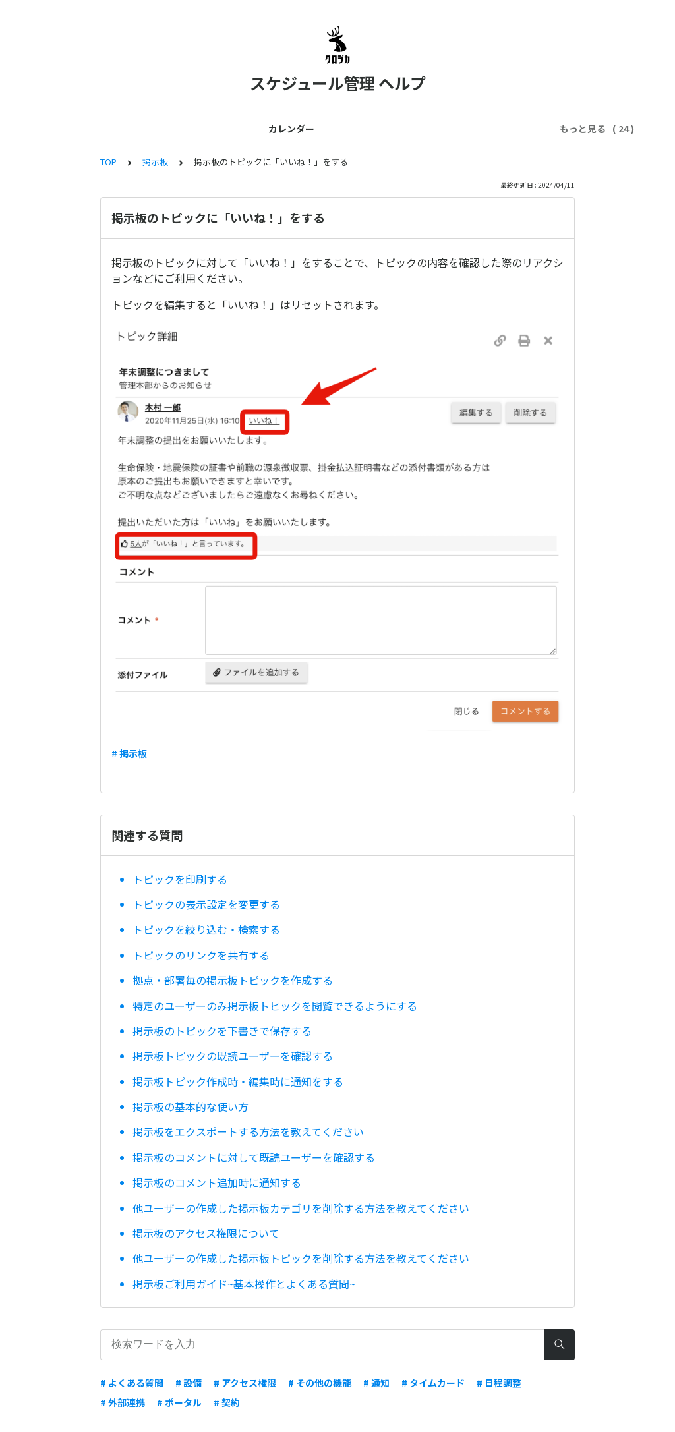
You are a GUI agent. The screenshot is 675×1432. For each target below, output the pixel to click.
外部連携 (448, 128)
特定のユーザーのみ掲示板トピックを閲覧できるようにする (274, 1006)
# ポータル (179, 1402)
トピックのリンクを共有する (201, 955)
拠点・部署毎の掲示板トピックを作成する (232, 980)
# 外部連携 (122, 1402)
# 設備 (188, 1382)
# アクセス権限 (245, 1382)
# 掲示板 (129, 753)
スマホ (499, 128)
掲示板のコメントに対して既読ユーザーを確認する (253, 1157)
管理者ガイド (245, 128)
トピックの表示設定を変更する (206, 904)
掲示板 (155, 162)
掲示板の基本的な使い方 (190, 1106)
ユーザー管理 (319, 128)
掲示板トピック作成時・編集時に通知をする (237, 1081)
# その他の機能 (319, 1382)
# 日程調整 (499, 1382)
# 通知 (376, 1382)
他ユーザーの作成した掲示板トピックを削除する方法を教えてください (300, 1258)
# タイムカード (433, 1382)
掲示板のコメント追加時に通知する (216, 1182)
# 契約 (227, 1402)
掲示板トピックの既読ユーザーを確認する (232, 1056)
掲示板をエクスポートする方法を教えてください (248, 1131)
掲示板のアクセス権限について (205, 1233)
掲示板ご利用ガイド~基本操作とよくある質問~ (243, 1284)
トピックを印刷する (179, 879)
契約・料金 (388, 128)
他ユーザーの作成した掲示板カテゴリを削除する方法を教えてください (300, 1208)
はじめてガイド (166, 128)
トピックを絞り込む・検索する (206, 929)
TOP (108, 162)
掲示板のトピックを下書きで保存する (222, 1031)
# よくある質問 (131, 1382)
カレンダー (93, 128)
